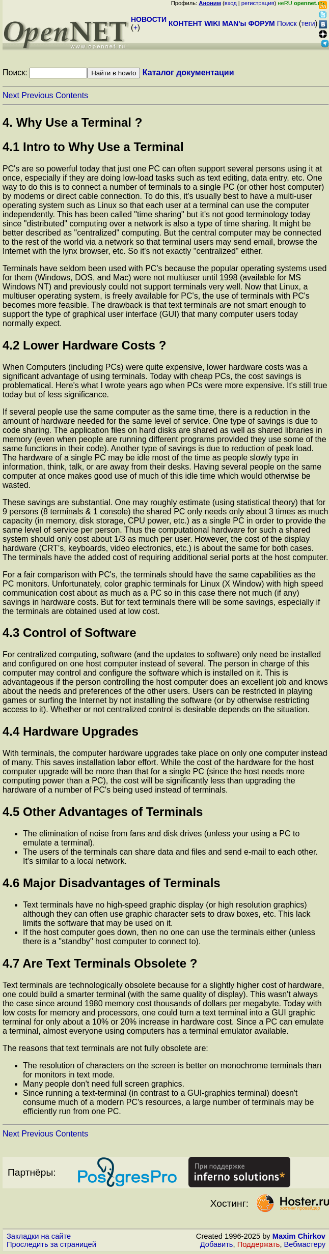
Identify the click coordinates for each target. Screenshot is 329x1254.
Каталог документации (188, 72)
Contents (72, 95)
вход (231, 3)
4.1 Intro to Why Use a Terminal (93, 147)
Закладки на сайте (39, 1236)
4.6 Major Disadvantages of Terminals (112, 883)
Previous (37, 95)
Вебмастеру (304, 1244)
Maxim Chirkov (298, 1236)
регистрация (258, 3)
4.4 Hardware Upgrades (71, 731)
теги (308, 23)
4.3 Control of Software (69, 632)
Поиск (287, 23)
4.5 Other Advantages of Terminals (103, 812)
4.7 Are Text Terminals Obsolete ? (100, 963)
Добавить (216, 1244)
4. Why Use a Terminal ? (72, 122)
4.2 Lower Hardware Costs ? (84, 345)
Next (11, 95)
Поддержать (258, 1244)
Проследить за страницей (51, 1244)
